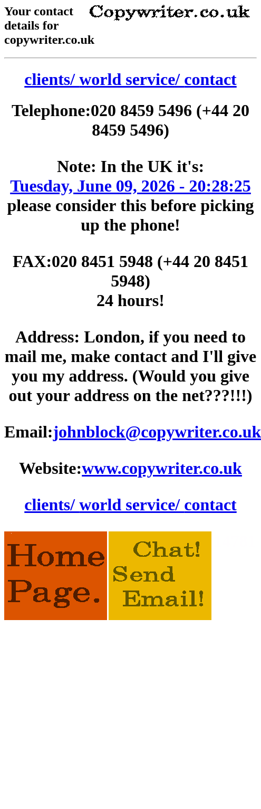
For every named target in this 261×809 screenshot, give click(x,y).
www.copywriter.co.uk (162, 468)
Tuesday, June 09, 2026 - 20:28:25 (130, 185)
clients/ (51, 79)
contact (210, 79)
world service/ (131, 79)
